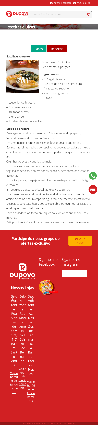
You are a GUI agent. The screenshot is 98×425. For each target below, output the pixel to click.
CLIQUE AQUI (80, 241)
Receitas (57, 48)
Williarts (72, 423)
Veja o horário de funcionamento (14, 382)
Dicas (39, 48)
